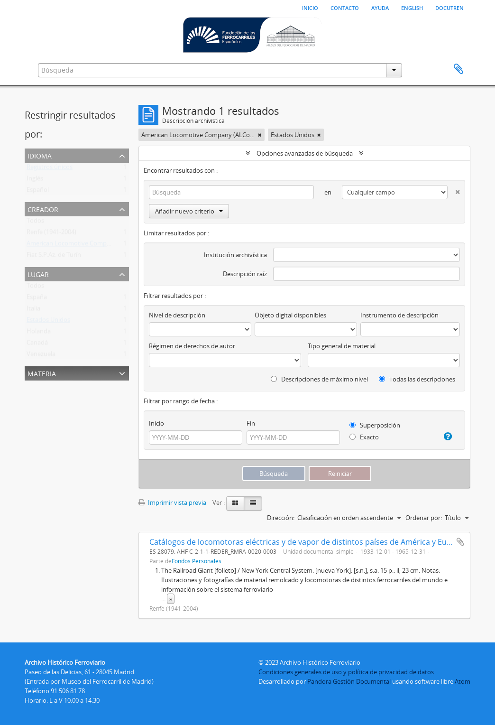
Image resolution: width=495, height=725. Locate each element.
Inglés (35, 180)
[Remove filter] (260, 134)
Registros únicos (50, 169)
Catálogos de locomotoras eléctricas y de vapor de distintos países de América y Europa (306, 542)
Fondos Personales (196, 561)
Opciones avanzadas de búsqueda (304, 153)
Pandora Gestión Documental (349, 681)
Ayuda (380, 7)
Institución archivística (235, 255)
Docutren (449, 7)
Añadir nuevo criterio (189, 211)
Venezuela (41, 356)
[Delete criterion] (454, 190)
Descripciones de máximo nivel (319, 379)
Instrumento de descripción (399, 315)
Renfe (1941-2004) (51, 234)
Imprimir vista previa (172, 502)
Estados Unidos (48, 321)
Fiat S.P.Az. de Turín (54, 256)
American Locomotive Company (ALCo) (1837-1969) (99, 245)
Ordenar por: (423, 517)
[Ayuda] (445, 436)
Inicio (310, 7)
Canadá (37, 344)
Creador (43, 208)
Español (38, 191)
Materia (42, 372)
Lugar (38, 273)
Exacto (364, 437)
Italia (33, 310)
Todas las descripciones (417, 379)
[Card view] (235, 503)
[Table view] (253, 503)
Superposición (374, 425)
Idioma (40, 155)
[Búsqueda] (231, 192)
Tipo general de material (342, 346)
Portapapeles (458, 69)
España (37, 299)
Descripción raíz (245, 274)
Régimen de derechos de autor (192, 346)
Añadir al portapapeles (460, 542)
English (412, 7)
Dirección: (280, 517)
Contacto (344, 7)
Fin (251, 423)
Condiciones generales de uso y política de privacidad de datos (346, 672)
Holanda (39, 333)
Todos (35, 222)
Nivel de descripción (177, 315)
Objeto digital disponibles (290, 315)
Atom (462, 681)
